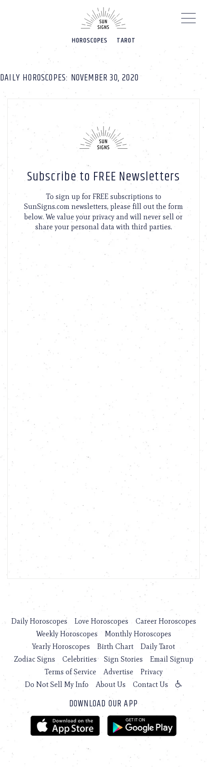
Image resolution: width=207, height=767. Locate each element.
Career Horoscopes (166, 621)
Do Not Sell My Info (57, 684)
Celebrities (79, 659)
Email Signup (171, 659)
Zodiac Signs (34, 659)
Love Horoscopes (101, 621)
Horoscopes (90, 40)
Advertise (118, 672)
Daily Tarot (158, 646)
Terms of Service (70, 672)
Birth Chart (115, 646)
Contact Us (150, 684)
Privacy (152, 672)
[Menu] (188, 20)
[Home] (103, 18)
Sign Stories (123, 659)
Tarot (126, 40)
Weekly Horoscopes (67, 634)
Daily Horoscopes (39, 621)
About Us (111, 684)
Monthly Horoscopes (138, 634)
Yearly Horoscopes (61, 646)
